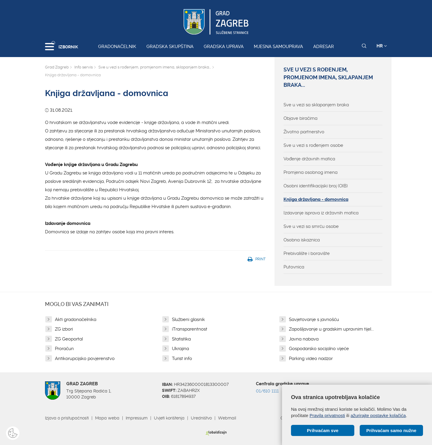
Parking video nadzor (311, 358)
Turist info (182, 358)
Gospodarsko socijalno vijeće (319, 348)
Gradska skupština (170, 46)
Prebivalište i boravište (307, 253)
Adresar (323, 46)
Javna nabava (304, 339)
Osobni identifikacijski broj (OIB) (316, 186)
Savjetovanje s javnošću (314, 319)
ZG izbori (64, 329)
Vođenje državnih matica (309, 159)
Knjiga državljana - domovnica (316, 199)
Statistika (181, 339)
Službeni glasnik (188, 319)
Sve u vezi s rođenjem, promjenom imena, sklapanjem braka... (154, 67)
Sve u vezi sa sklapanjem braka (316, 104)
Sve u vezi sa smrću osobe (311, 226)
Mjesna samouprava (278, 46)
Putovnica (294, 267)
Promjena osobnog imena (311, 172)
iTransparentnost (189, 329)
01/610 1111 (267, 391)
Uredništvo (201, 418)
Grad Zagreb (57, 67)
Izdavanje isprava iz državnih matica (321, 213)
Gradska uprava (224, 46)
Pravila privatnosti (327, 415)
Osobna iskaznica (302, 240)
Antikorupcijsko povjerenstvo (85, 358)
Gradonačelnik (117, 46)
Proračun (64, 348)
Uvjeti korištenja (169, 418)
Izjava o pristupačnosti (67, 418)
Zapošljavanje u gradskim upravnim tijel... (331, 329)
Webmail (227, 418)
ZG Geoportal (69, 339)
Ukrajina (180, 348)
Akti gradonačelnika (75, 319)
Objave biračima (300, 118)
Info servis (83, 67)
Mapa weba (107, 418)
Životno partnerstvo (304, 132)
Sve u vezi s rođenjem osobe (313, 145)
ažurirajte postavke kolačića (378, 415)
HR (381, 46)
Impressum (137, 418)
